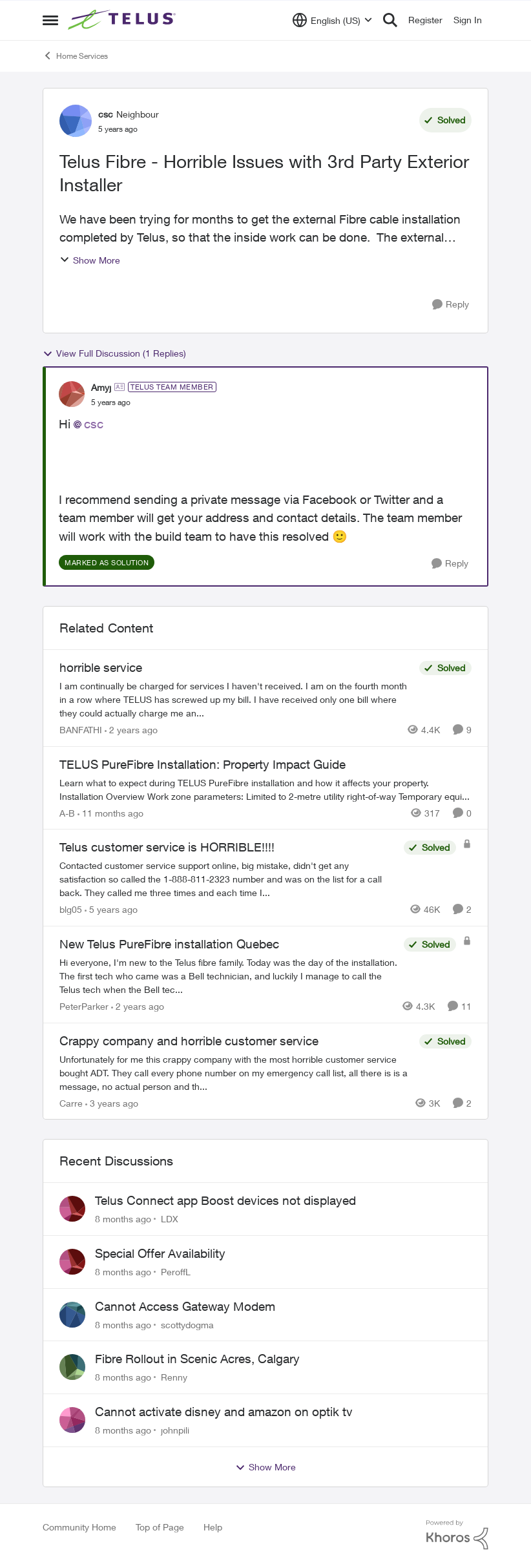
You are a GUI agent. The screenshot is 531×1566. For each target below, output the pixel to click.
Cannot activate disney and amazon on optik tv (224, 1411)
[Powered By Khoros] (457, 1535)
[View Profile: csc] (75, 121)
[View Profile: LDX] (72, 1209)
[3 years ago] (111, 1102)
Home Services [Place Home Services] (75, 55)
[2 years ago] (131, 729)
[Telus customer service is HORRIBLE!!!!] (228, 879)
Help (212, 1526)
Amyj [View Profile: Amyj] (101, 387)
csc (93, 424)
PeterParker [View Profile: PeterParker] (84, 1006)
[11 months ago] (110, 812)
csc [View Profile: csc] (105, 114)
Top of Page (160, 1526)
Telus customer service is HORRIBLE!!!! (167, 847)
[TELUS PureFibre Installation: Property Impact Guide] (265, 788)
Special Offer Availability (160, 1253)
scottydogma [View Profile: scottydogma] (187, 1324)
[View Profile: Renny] (72, 1367)
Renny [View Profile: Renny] (174, 1377)
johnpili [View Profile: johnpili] (175, 1430)
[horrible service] (236, 699)
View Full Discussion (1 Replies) (114, 353)
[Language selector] (332, 20)
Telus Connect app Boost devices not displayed (225, 1200)
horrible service (100, 667)
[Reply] (451, 304)
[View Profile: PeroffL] (72, 1262)
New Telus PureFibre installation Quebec (169, 944)
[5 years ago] (111, 909)
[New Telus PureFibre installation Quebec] (228, 975)
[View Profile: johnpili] (72, 1420)
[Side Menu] (50, 20)
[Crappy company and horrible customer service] (236, 1072)
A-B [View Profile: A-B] (67, 812)
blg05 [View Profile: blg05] (70, 909)
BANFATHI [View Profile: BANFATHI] (80, 729)
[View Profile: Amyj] (72, 394)
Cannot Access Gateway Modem (185, 1306)
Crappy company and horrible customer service (188, 1041)
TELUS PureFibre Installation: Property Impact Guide (202, 764)
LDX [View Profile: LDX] (169, 1218)
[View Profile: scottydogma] (72, 1315)
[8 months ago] (123, 1219)
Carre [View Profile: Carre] (71, 1102)
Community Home (79, 1526)
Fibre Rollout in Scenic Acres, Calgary (197, 1359)
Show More (89, 260)
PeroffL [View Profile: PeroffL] (176, 1271)
